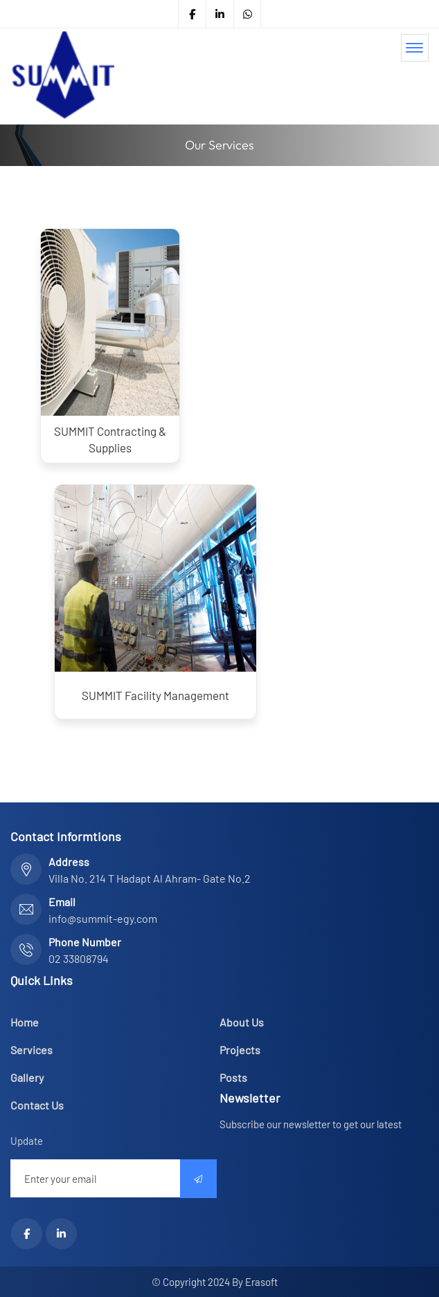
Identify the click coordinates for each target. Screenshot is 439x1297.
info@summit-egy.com (102, 918)
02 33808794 (78, 958)
